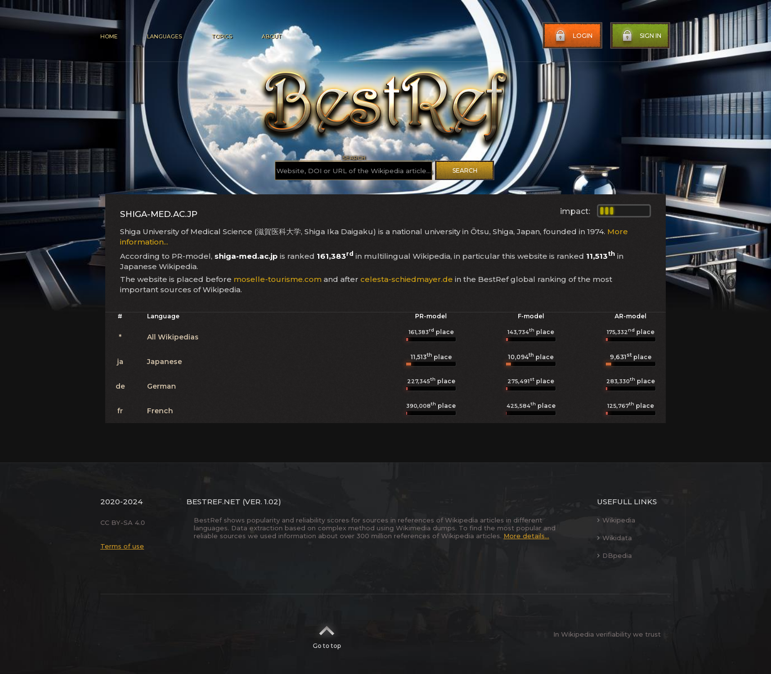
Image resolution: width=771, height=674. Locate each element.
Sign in (640, 36)
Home (109, 36)
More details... (526, 536)
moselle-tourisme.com (278, 279)
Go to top (326, 634)
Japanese (164, 361)
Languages (164, 36)
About (271, 36)
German (161, 386)
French (160, 410)
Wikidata (614, 538)
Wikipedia (616, 520)
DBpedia (614, 555)
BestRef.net (213, 501)
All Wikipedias (173, 337)
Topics (221, 36)
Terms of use (122, 546)
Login (573, 36)
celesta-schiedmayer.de (406, 279)
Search (464, 170)
